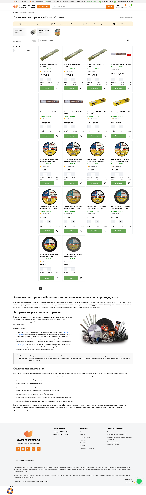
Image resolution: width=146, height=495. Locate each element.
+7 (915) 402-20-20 (60, 434)
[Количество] (45, 79)
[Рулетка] (6, 490)
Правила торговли (112, 442)
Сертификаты (40, 1)
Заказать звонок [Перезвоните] (92, 1)
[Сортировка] (47, 40)
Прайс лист (50, 2)
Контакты (72, 1)
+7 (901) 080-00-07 (60, 432)
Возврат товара (85, 437)
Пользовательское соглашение (116, 434)
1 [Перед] (40, 288)
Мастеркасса (31, 460)
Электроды (20, 345)
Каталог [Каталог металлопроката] (43, 6)
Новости (82, 445)
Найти (110, 6)
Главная (15, 12)
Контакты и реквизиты (87, 448)
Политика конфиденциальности (117, 432)
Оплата (58, 1)
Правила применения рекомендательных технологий (119, 438)
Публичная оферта (113, 445)
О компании (84, 443)
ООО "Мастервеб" (43, 481)
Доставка (65, 1)
